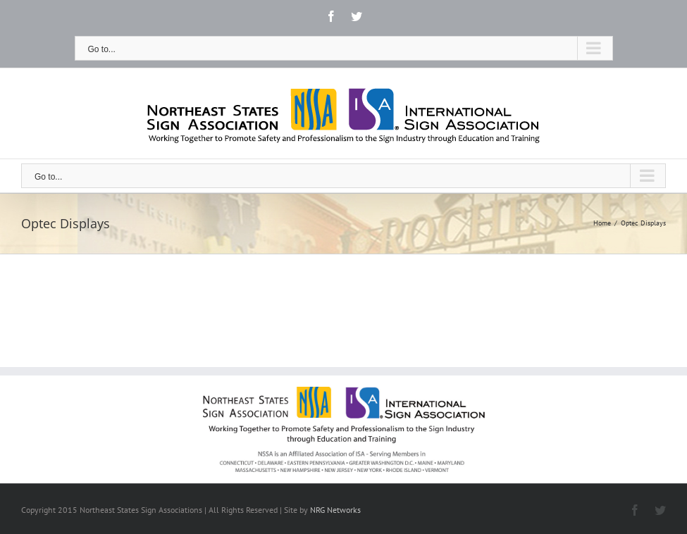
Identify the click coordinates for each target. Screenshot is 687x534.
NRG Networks (335, 509)
